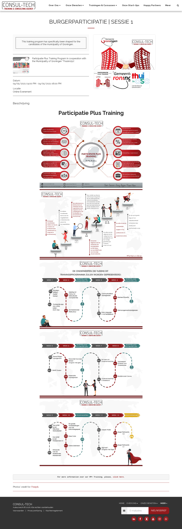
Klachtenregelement (54, 511)
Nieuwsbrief (159, 510)
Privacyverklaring (35, 511)
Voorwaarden (18, 511)
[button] (55, 5)
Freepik (35, 486)
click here (118, 477)
